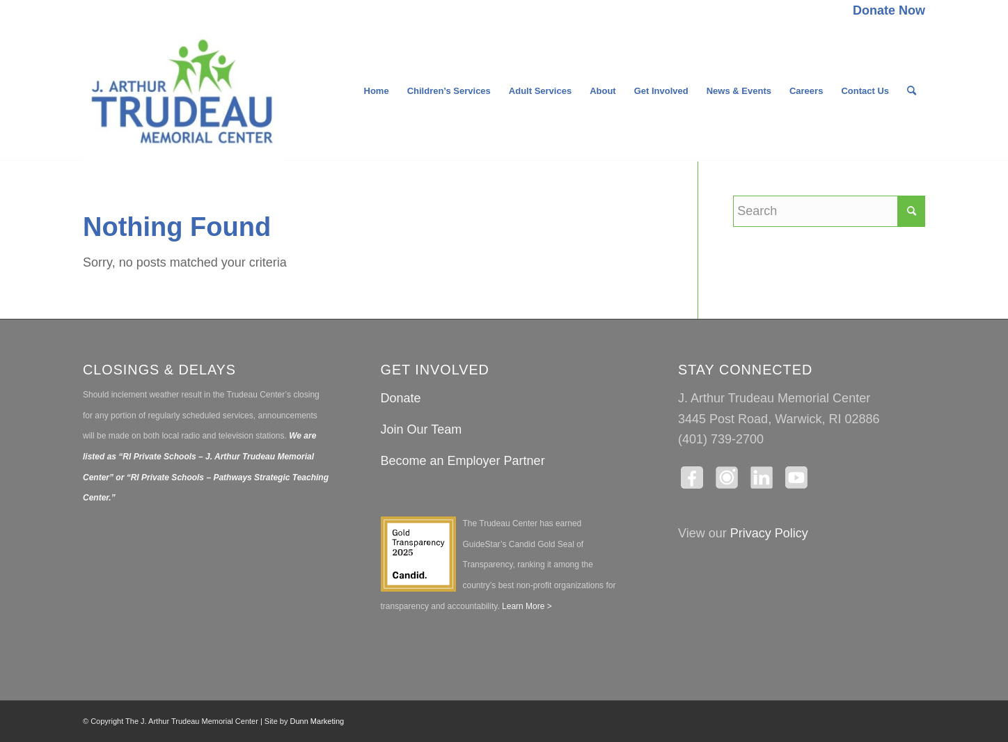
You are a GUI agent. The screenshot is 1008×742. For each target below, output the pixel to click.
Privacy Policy (769, 533)
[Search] (911, 91)
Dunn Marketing (317, 721)
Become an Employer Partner (463, 461)
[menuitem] (885, 11)
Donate (401, 398)
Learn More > (526, 606)
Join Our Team (421, 429)
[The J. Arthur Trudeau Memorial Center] (182, 91)
